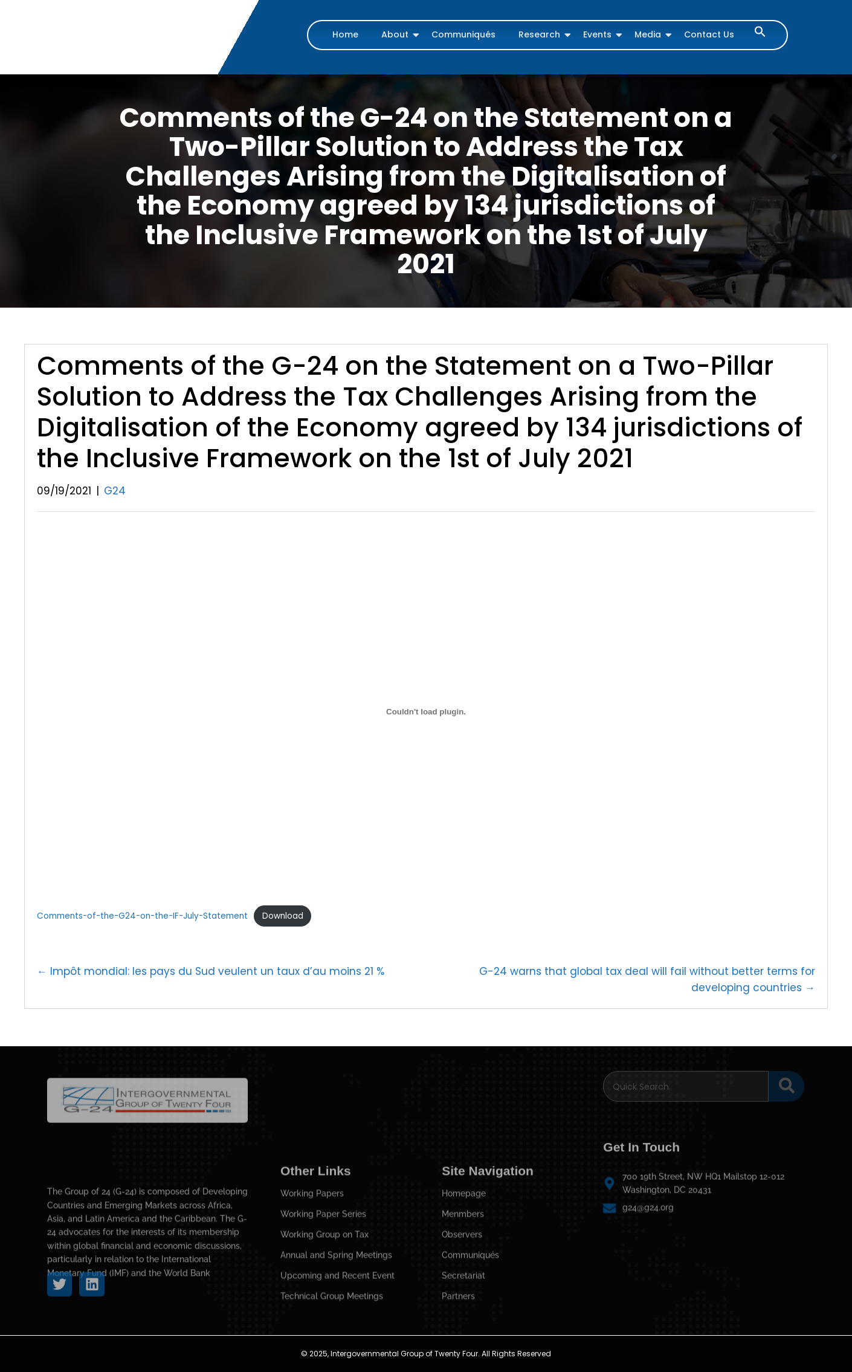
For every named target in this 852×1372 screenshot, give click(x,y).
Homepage (464, 1322)
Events (599, 34)
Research (540, 34)
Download (282, 916)
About (396, 34)
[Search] (686, 1079)
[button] (760, 34)
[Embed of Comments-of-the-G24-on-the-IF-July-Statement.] (426, 711)
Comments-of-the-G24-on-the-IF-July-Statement (142, 916)
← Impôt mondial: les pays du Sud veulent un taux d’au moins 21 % (210, 971)
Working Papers (312, 1322)
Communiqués (463, 34)
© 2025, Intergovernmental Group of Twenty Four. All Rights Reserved (426, 1353)
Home (345, 34)
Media (649, 34)
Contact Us (709, 34)
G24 (115, 491)
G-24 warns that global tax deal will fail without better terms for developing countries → (647, 979)
